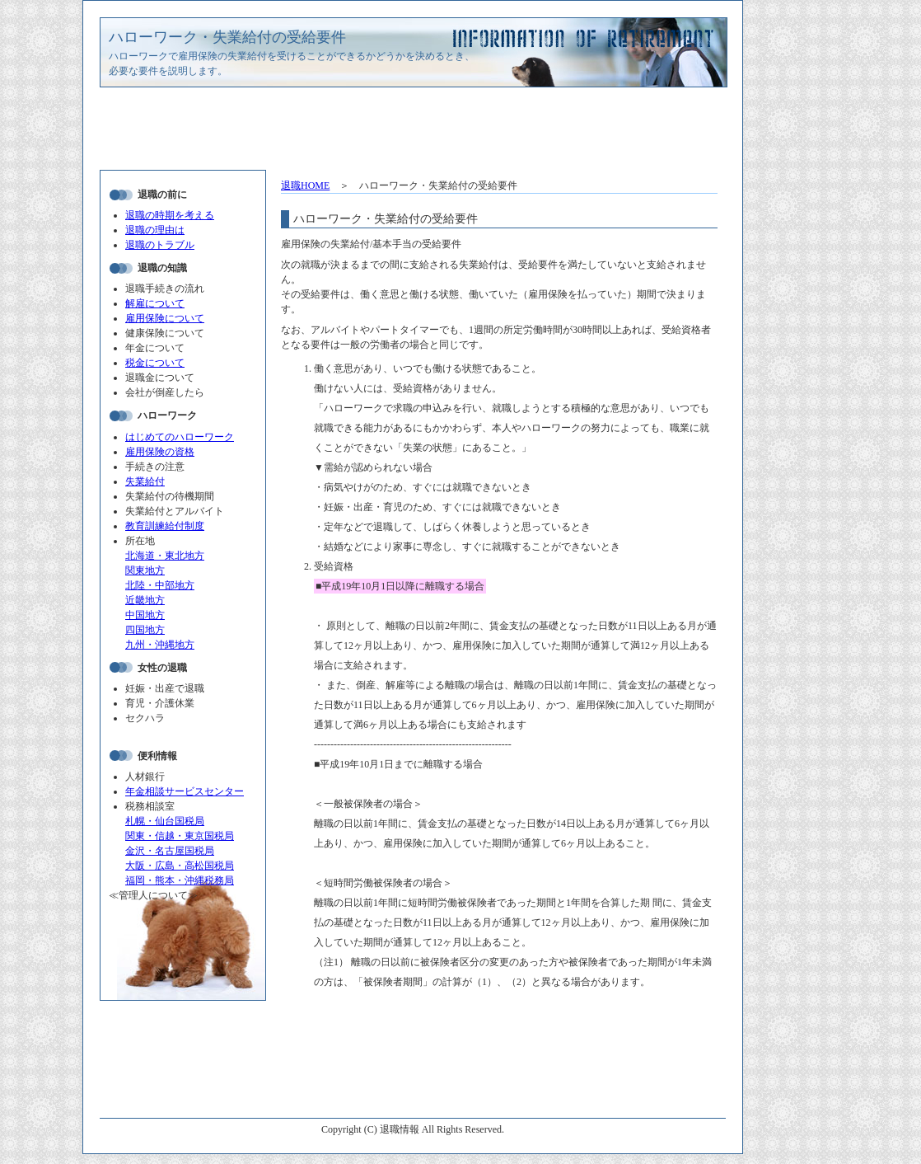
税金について (155, 362)
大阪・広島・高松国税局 (179, 865)
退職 (305, 185)
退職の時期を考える (169, 215)
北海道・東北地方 (164, 555)
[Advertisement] (413, 133)
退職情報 (399, 1129)
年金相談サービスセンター (184, 791)
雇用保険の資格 (159, 452)
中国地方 (145, 615)
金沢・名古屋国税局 (169, 851)
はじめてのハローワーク (179, 437)
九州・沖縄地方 (159, 644)
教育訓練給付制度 (164, 526)
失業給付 (145, 481)
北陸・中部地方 (159, 585)
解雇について (155, 303)
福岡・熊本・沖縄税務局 (179, 880)
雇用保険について (164, 318)
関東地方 (145, 570)
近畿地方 (145, 600)
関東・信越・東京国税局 (179, 836)
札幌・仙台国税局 (164, 821)
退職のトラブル (159, 245)
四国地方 (145, 630)
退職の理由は (155, 230)
